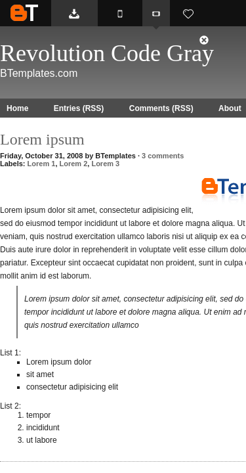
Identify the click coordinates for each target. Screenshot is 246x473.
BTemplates (24, 13)
